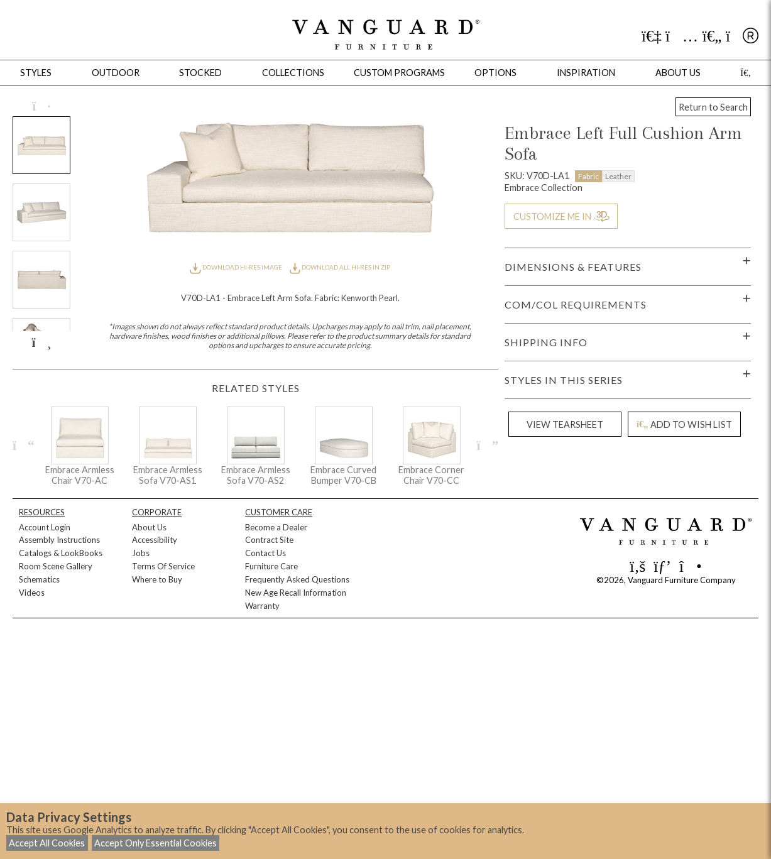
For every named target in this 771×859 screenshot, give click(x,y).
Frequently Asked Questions (297, 579)
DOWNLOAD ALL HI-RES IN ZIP (340, 267)
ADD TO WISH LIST (684, 424)
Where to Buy (157, 579)
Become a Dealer (276, 527)
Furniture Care (271, 566)
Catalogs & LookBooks (60, 553)
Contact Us (265, 553)
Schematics (39, 579)
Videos (32, 593)
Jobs (141, 553)
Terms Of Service (163, 566)
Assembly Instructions (59, 540)
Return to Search (713, 107)
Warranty (262, 606)
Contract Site (269, 540)
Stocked (200, 72)
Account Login (44, 527)
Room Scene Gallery (55, 566)
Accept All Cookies (47, 843)
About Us (149, 527)
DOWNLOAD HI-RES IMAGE (236, 267)
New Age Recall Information (295, 593)
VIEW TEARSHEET (565, 424)
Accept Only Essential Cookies (155, 843)
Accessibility (154, 540)
